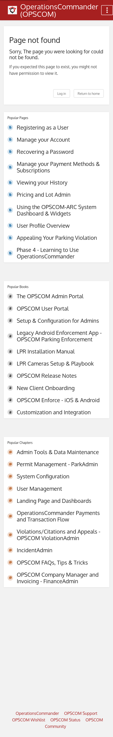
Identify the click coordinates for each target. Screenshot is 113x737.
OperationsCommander (37, 713)
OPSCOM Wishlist (28, 719)
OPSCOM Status (65, 719)
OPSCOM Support (80, 713)
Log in (61, 94)
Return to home (89, 94)
